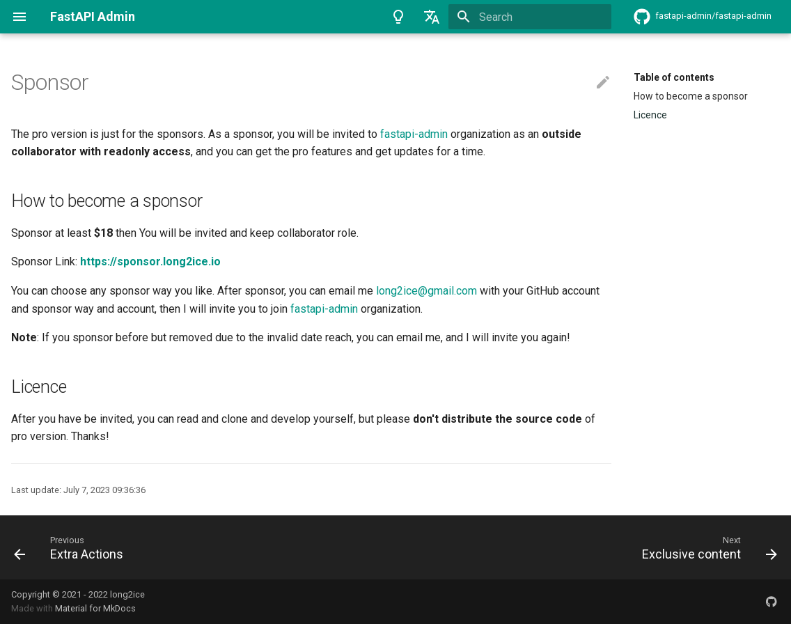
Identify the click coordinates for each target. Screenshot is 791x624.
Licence (650, 114)
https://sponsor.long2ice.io (150, 261)
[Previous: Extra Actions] (72, 547)
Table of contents (674, 77)
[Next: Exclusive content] (705, 547)
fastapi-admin (414, 134)
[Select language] (432, 17)
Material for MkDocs (95, 608)
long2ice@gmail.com (426, 290)
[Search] (529, 16)
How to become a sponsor (691, 96)
